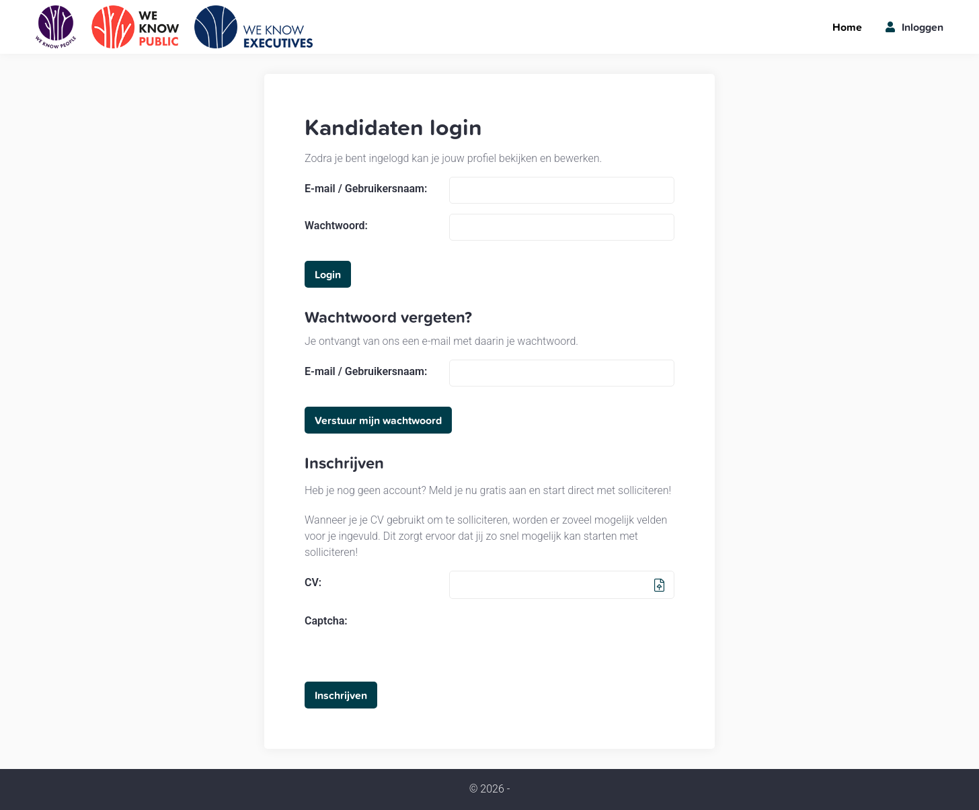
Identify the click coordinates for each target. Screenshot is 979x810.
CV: (313, 583)
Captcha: (326, 621)
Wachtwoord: (336, 226)
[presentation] (551, 635)
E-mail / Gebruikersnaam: (366, 189)
